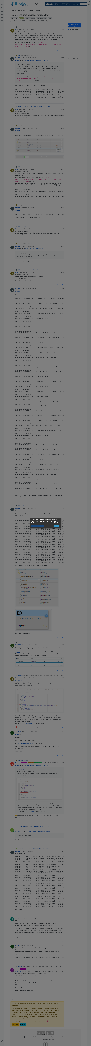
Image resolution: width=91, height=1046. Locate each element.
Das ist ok (56, 526)
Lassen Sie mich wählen (38, 526)
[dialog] (45, 523)
